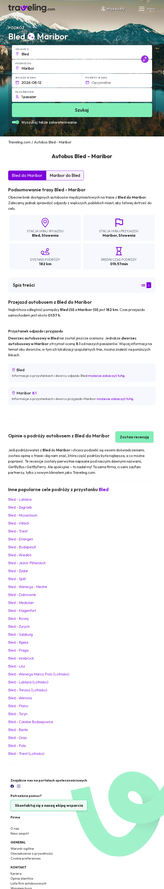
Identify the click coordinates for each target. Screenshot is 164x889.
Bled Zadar (18, 570)
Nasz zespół (20, 833)
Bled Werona (20, 698)
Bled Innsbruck (21, 658)
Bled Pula (17, 745)
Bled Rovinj (18, 618)
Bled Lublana (20, 499)
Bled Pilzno (18, 705)
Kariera (16, 873)
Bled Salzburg (20, 634)
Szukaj (82, 110)
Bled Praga (18, 650)
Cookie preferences (26, 858)
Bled (36, 235)
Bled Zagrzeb (20, 507)
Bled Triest (18, 531)
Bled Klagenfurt (22, 610)
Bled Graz (17, 737)
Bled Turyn (18, 713)
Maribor (110, 235)
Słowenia (50, 235)
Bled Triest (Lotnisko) (26, 753)
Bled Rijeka (18, 642)
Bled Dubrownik (22, 594)
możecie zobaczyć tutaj (106, 375)
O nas (15, 828)
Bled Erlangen (20, 539)
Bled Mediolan (21, 602)
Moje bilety (112, 9)
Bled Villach (18, 523)
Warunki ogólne (22, 848)
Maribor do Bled (65, 175)
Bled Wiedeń (20, 555)
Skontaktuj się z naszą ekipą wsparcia (49, 805)
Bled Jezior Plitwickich (27, 563)
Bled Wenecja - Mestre (27, 586)
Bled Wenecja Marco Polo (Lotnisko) (38, 674)
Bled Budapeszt (22, 547)
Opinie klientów (22, 878)
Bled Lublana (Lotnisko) (28, 682)
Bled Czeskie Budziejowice (30, 721)
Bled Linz (16, 666)
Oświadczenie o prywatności (32, 853)
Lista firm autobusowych (28, 883)
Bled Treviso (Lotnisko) (27, 690)
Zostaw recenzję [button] (134, 437)
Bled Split (17, 578)
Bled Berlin (18, 729)
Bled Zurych (19, 626)
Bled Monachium (22, 515)
